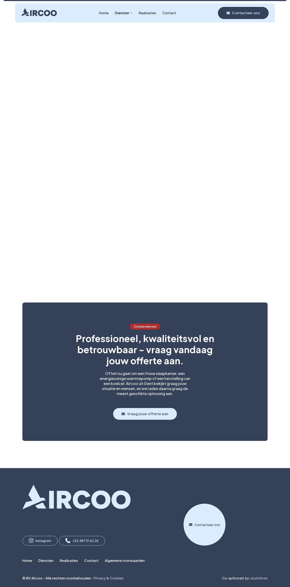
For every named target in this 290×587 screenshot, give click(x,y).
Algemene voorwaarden (125, 560)
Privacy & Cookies (108, 578)
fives (259, 578)
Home (104, 13)
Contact (169, 13)
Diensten (45, 560)
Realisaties (147, 13)
